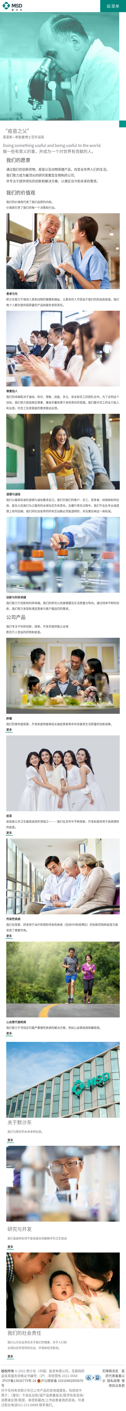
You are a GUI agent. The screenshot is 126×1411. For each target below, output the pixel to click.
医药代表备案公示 (113, 1375)
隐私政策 (113, 1380)
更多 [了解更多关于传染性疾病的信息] (9, 936)
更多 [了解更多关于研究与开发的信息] (10, 1246)
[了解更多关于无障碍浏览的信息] (93, 1379)
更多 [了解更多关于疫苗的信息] (9, 832)
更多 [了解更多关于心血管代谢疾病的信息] (9, 1033)
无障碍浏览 (110, 1371)
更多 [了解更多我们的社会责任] (10, 1356)
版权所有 (7, 1371)
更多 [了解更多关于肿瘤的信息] (9, 729)
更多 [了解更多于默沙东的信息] (10, 1140)
